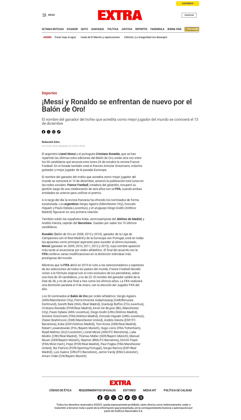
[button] (49, 15)
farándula (157, 29)
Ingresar (189, 15)
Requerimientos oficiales (97, 390)
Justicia (126, 29)
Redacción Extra (51, 142)
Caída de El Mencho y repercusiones (100, 37)
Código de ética (60, 390)
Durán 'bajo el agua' (65, 37)
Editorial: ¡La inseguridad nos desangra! (145, 37)
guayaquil (97, 29)
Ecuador (72, 29)
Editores (129, 390)
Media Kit (149, 390)
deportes (141, 29)
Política (112, 29)
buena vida (175, 29)
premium (192, 29)
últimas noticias (53, 29)
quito (84, 29)
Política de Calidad (178, 390)
